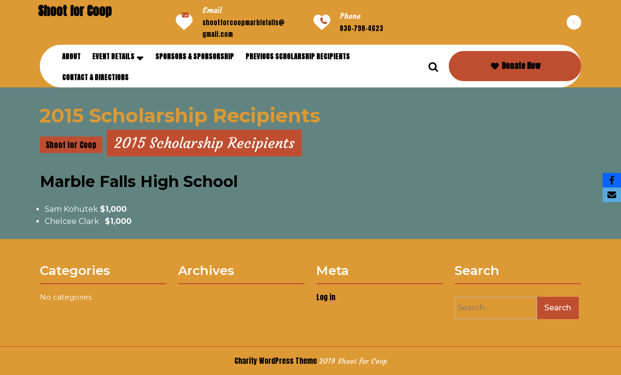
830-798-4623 (361, 28)
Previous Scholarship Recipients (297, 56)
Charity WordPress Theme (275, 360)
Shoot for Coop (75, 11)
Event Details (113, 56)
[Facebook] (612, 180)
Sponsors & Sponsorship (194, 56)
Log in (326, 297)
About (71, 56)
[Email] (612, 195)
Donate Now (515, 65)
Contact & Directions (95, 77)
